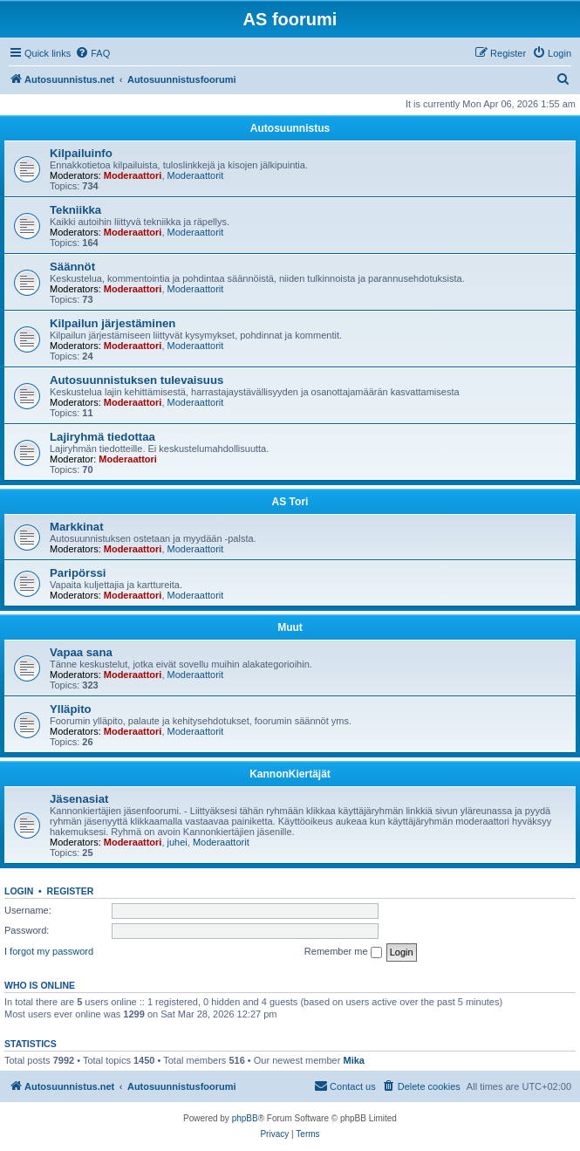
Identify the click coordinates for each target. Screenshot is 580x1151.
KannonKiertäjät (290, 774)
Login (18, 891)
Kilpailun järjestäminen (112, 323)
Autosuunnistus (290, 128)
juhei (177, 842)
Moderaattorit (195, 175)
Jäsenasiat (79, 798)
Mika (353, 1060)
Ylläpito (71, 709)
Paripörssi (78, 572)
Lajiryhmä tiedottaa (102, 436)
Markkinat (77, 526)
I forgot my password (48, 951)
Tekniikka (75, 209)
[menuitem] (92, 53)
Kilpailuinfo (81, 153)
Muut (290, 627)
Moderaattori (133, 175)
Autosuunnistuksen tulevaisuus (136, 380)
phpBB (245, 1118)
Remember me (343, 952)
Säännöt (72, 266)
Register (70, 891)
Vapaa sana (81, 652)
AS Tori (290, 502)
